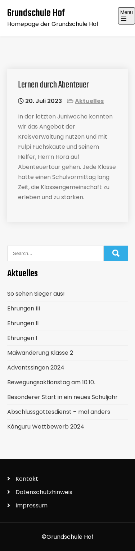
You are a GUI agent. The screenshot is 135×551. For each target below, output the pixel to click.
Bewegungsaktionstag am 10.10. (51, 382)
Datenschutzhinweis (43, 492)
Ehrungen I (22, 338)
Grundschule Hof (36, 13)
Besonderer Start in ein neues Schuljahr (62, 397)
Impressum (31, 505)
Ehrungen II (23, 323)
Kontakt (26, 479)
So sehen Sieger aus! (36, 294)
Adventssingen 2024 (35, 367)
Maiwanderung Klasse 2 (40, 353)
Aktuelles (89, 101)
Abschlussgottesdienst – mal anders (58, 412)
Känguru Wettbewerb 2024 (45, 426)
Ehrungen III (23, 308)
